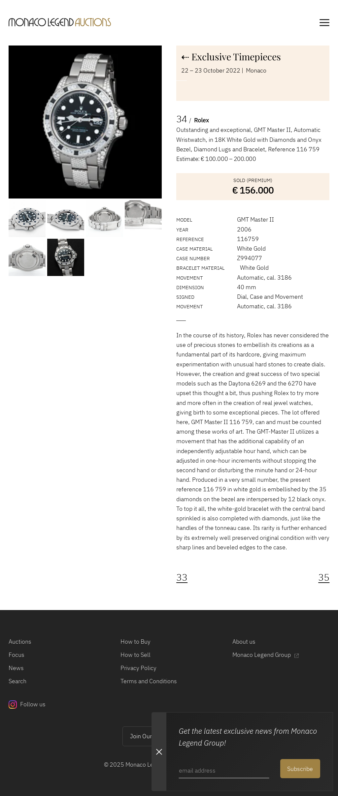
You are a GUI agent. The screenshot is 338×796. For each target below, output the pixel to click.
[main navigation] (324, 23)
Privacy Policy (138, 668)
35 (323, 577)
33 (181, 577)
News (16, 668)
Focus (16, 654)
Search (17, 681)
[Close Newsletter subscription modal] (159, 751)
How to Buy (135, 641)
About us (243, 641)
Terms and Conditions (148, 681)
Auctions (20, 641)
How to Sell (135, 654)
